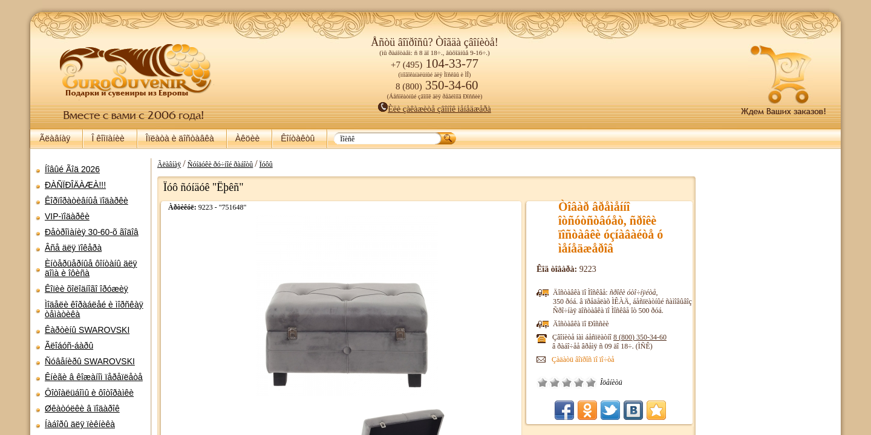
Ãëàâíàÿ (54, 138)
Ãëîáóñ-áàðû (69, 345)
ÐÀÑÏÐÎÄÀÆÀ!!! (75, 185)
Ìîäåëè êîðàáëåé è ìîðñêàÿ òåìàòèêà (94, 309)
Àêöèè (247, 138)
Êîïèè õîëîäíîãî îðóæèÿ (86, 289)
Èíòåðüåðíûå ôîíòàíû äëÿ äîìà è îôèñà (91, 268)
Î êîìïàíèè (107, 138)
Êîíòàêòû (298, 138)
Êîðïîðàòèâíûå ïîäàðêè (86, 200)
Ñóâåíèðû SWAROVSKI (90, 361)
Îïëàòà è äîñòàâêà (180, 138)
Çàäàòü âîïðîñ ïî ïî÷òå (583, 359)
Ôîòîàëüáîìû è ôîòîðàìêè (89, 393)
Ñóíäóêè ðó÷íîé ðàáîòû (220, 164)
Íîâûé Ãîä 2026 (72, 169)
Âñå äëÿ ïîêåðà (73, 248)
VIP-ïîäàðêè (67, 216)
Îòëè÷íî (591, 382)
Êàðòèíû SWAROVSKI (87, 330)
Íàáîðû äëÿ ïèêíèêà (80, 424)
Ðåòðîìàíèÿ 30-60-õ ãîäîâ (92, 232)
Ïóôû (266, 164)
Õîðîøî (579, 382)
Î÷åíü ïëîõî (543, 382)
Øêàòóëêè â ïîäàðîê (82, 408)
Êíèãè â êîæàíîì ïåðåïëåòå (94, 377)
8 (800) (640, 337)
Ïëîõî (555, 382)
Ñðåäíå (567, 382)
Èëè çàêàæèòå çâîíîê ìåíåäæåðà (434, 109)
